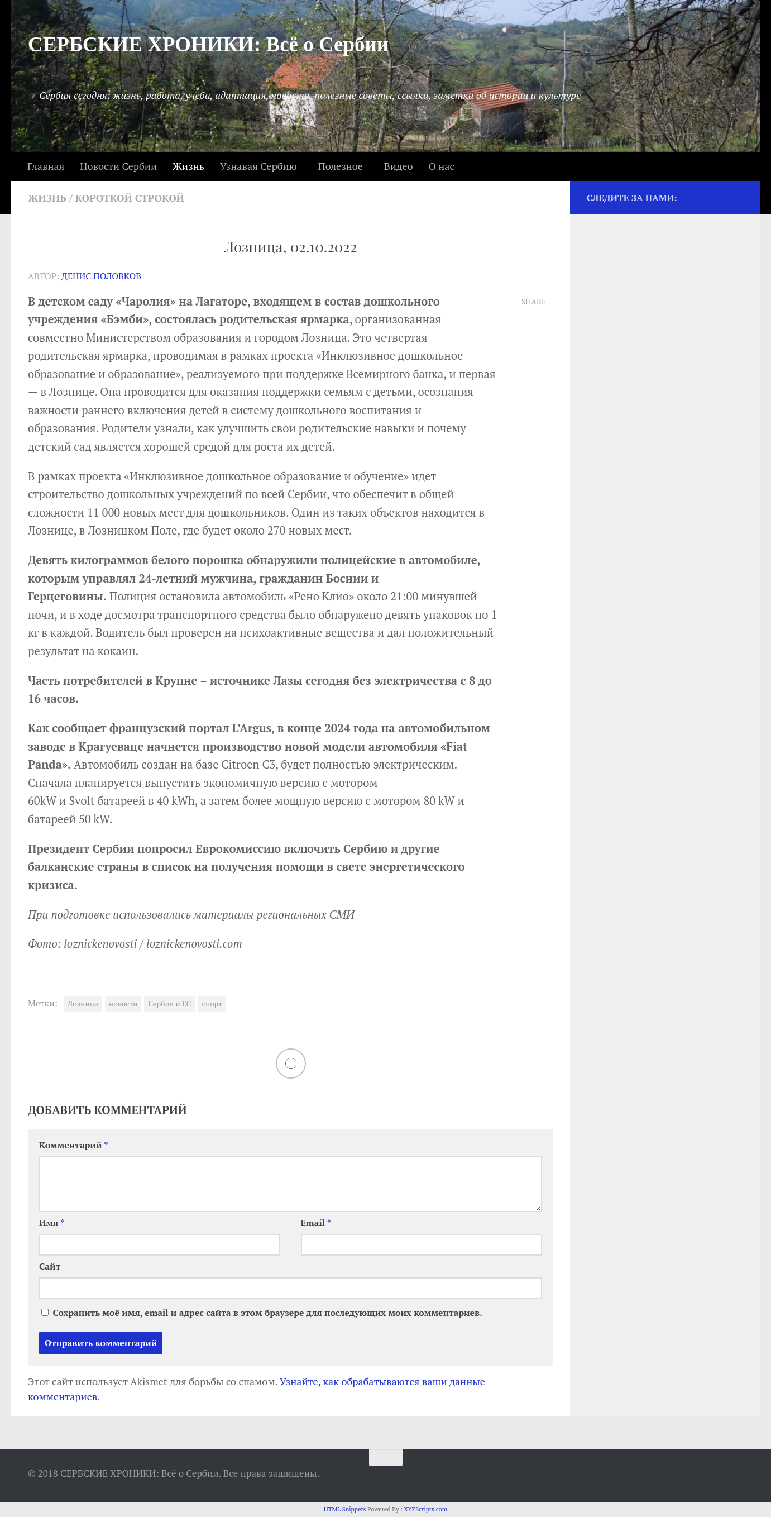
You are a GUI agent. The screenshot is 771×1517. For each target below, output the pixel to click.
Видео (398, 166)
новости (123, 1004)
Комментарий (73, 1145)
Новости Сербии (118, 166)
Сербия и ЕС (169, 1004)
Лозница (83, 1004)
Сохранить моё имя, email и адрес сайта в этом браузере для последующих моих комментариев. (267, 1313)
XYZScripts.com (425, 1509)
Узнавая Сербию (258, 166)
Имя (51, 1223)
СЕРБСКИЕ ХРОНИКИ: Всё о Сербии (208, 44)
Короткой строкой (129, 197)
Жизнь (188, 166)
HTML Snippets (345, 1509)
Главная (45, 166)
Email (316, 1223)
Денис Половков (101, 276)
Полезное (340, 166)
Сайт (49, 1266)
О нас (441, 166)
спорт (212, 1004)
